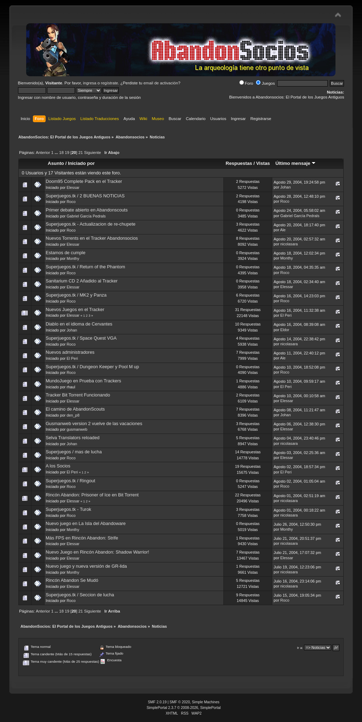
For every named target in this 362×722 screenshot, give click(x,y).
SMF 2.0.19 (157, 702)
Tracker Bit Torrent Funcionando (78, 395)
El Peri (286, 315)
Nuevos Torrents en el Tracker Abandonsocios (92, 238)
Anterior (43, 152)
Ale (283, 230)
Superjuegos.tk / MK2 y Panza (76, 295)
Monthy (72, 258)
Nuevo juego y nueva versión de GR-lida (86, 566)
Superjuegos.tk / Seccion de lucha (80, 594)
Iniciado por (81, 163)
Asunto (56, 163)
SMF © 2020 (180, 702)
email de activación (161, 83)
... (56, 152)
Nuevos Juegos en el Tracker (75, 309)
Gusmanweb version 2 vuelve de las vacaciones (94, 423)
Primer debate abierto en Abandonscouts (87, 210)
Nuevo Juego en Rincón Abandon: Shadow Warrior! (97, 552)
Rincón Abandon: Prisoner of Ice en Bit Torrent (92, 494)
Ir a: (300, 648)
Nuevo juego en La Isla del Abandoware (85, 523)
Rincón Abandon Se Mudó (72, 580)
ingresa (90, 83)
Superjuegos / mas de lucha (74, 451)
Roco (70, 201)
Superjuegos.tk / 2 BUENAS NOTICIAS (85, 195)
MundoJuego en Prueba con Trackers (83, 380)
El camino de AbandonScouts (75, 409)
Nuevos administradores (70, 352)
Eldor (284, 330)
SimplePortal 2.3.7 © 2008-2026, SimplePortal (184, 708)
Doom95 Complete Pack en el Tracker (84, 181)
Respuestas (239, 163)
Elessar (72, 187)
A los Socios (58, 466)
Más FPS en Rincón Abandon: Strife (82, 538)
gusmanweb (76, 429)
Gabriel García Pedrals (86, 216)
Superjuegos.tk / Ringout (70, 480)
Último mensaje (295, 163)
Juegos (265, 83)
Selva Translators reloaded (72, 437)
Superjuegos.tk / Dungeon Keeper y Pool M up (92, 366)
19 (67, 152)
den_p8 (72, 415)
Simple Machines (206, 702)
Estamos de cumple (65, 252)
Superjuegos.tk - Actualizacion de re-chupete (90, 224)
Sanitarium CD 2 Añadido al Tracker (81, 281)
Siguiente (92, 152)
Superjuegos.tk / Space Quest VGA (81, 338)
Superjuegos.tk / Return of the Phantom (85, 266)
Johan (285, 187)
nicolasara (289, 244)
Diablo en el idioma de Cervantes (79, 324)
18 (61, 152)
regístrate (109, 83)
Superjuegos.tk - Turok (68, 509)
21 (80, 152)
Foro (246, 83)
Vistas (263, 163)
